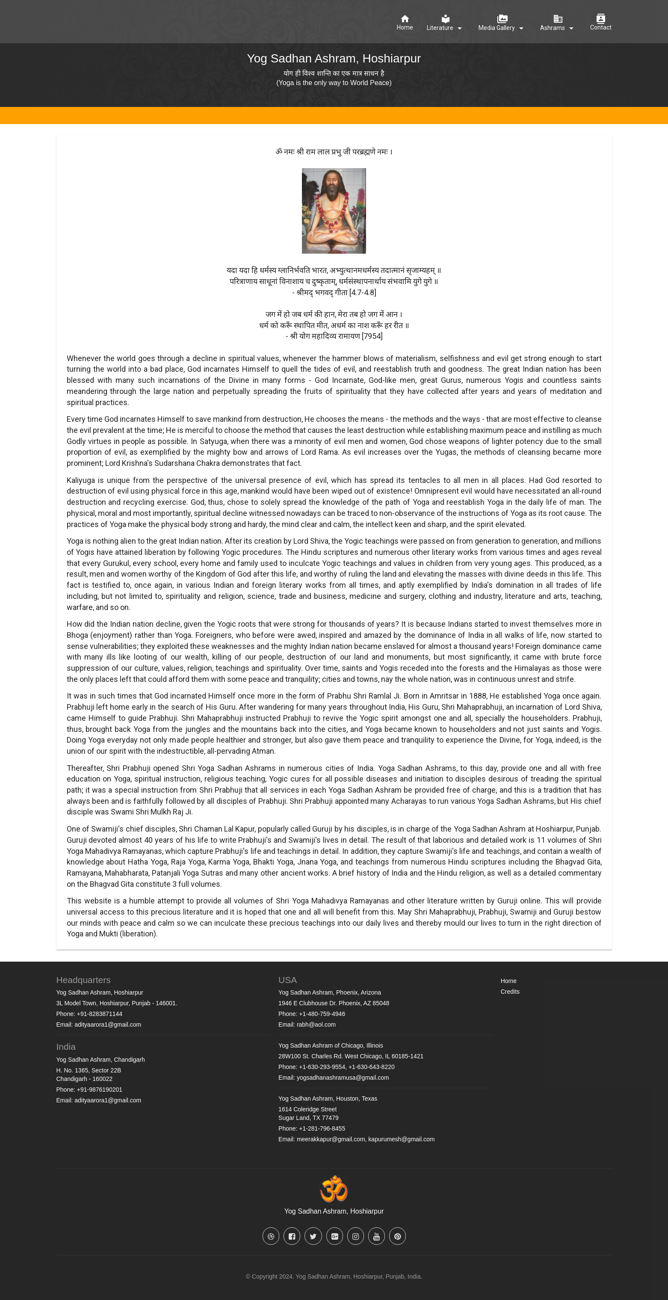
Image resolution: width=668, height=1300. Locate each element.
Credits (510, 991)
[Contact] (600, 23)
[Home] (405, 23)
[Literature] (446, 23)
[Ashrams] (558, 23)
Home (509, 980)
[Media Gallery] (502, 23)
